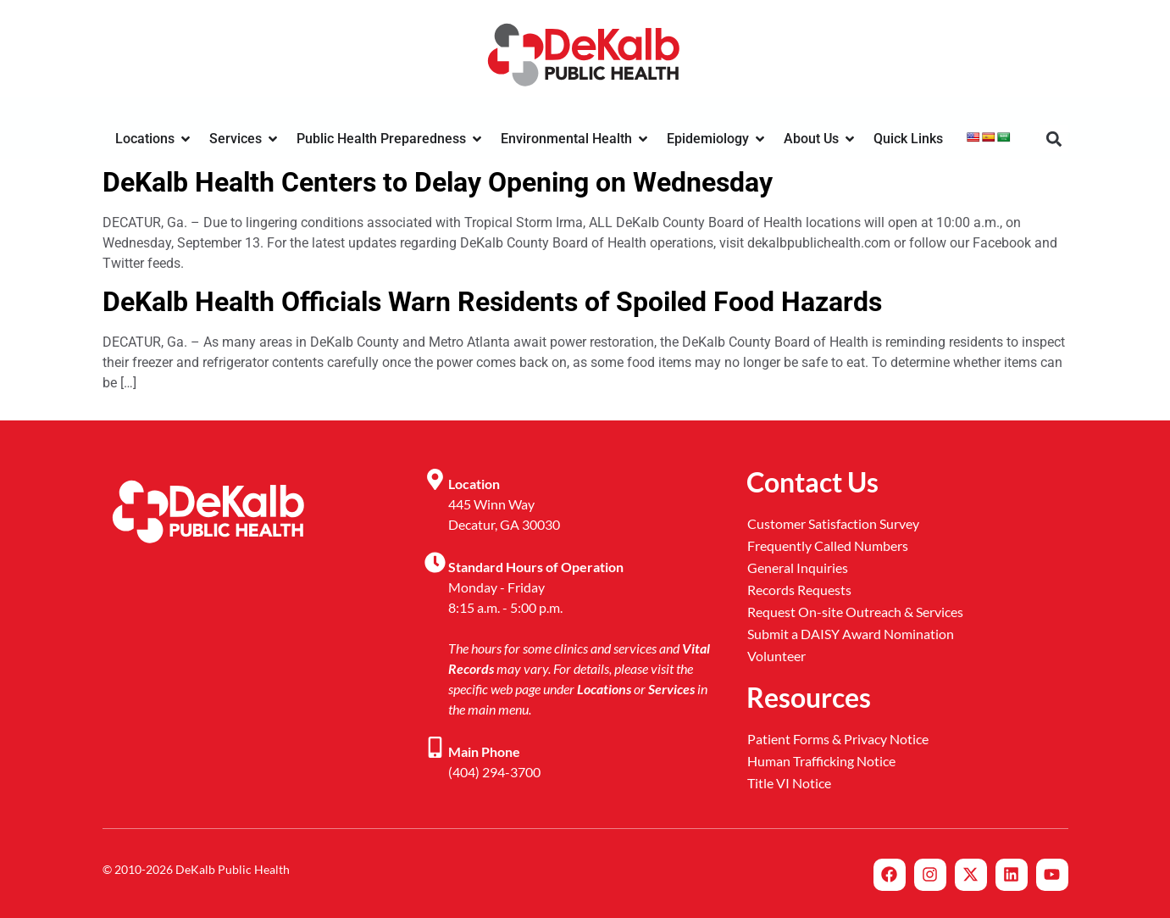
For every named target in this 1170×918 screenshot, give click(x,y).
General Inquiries (797, 567)
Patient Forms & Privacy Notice (838, 739)
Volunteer (776, 656)
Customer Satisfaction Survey (833, 523)
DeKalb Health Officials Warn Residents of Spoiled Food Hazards (492, 302)
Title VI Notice (789, 783)
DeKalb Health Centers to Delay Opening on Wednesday (438, 182)
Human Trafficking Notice (821, 761)
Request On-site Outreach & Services (855, 612)
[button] (1054, 139)
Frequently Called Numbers (827, 545)
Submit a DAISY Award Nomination (850, 634)
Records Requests (799, 589)
